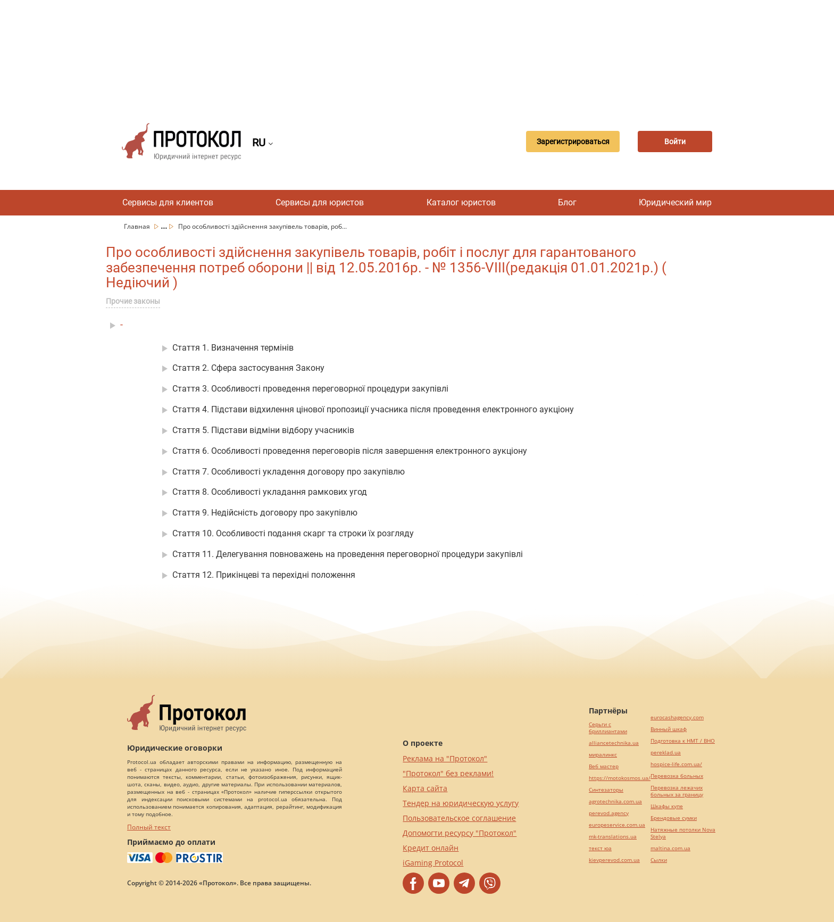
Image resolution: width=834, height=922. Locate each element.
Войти (675, 141)
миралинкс (603, 754)
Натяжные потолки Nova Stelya (682, 833)
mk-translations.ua (613, 836)
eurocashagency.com (677, 717)
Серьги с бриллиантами (608, 728)
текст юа (600, 848)
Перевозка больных (676, 776)
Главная (138, 226)
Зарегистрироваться (573, 141)
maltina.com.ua (670, 848)
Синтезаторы (606, 789)
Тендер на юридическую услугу (461, 803)
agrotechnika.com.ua (615, 801)
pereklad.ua (665, 752)
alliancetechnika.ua (614, 743)
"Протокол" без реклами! (448, 773)
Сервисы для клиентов (167, 202)
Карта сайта (425, 788)
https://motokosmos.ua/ (619, 778)
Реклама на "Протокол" (445, 758)
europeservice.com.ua (617, 824)
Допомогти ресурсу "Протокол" (459, 833)
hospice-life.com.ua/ (676, 764)
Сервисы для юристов (320, 202)
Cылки (658, 860)
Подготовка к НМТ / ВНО (682, 740)
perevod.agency (609, 813)
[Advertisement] (417, 53)
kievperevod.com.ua (614, 860)
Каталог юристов (461, 202)
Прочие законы (133, 301)
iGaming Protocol (433, 863)
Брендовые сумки (673, 818)
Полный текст (149, 827)
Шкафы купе (666, 806)
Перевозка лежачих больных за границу (676, 791)
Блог (567, 202)
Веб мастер (604, 766)
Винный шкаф (668, 729)
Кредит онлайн (430, 848)
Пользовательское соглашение (459, 818)
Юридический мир (675, 202)
